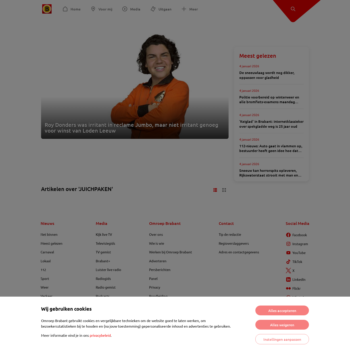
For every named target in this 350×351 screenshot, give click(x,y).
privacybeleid (100, 335)
